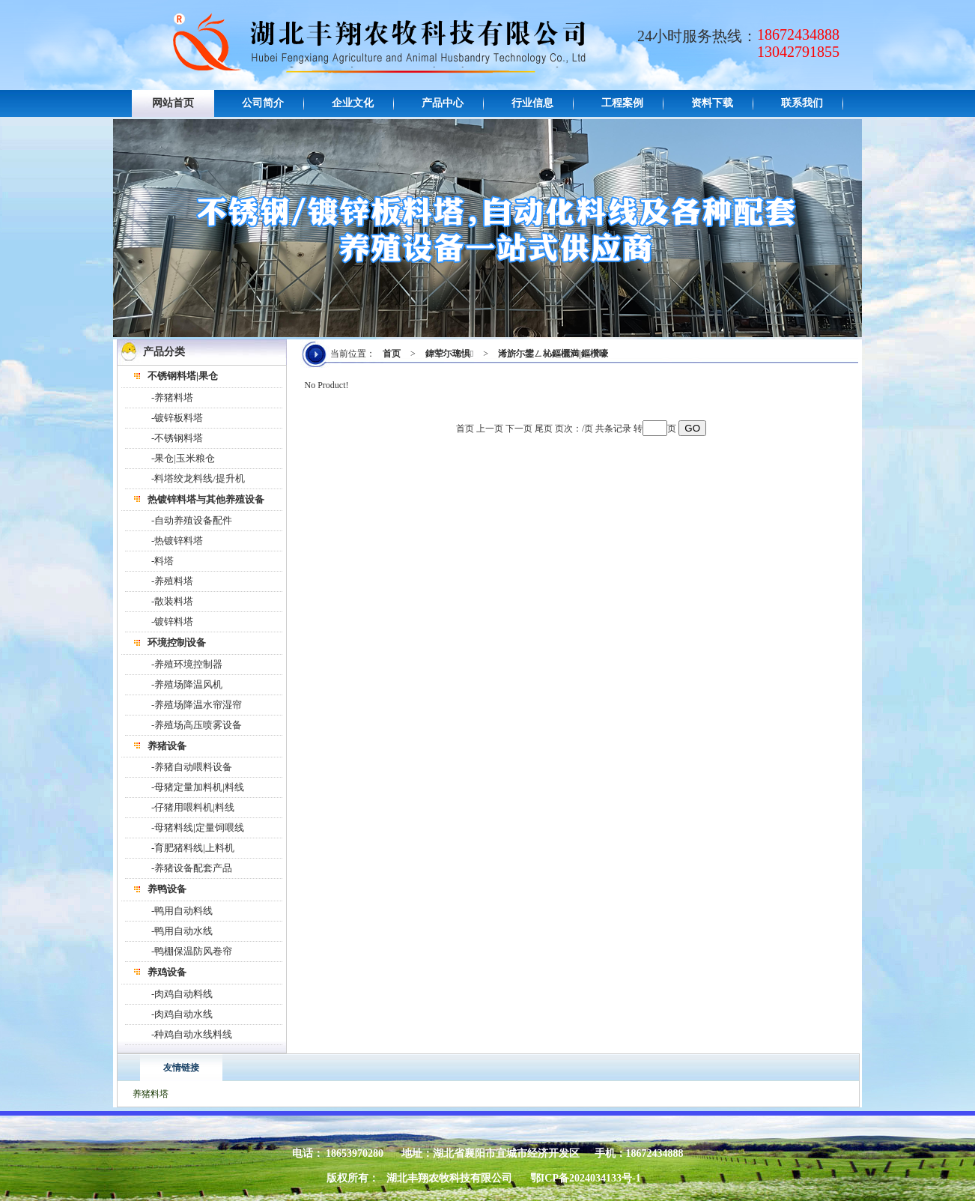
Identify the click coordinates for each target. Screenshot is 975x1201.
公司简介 (263, 103)
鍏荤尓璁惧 (449, 353)
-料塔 (162, 560)
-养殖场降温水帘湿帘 (196, 704)
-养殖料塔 (172, 581)
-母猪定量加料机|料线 (197, 787)
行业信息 (532, 103)
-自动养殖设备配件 (191, 520)
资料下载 (712, 103)
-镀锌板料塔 (177, 417)
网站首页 (173, 103)
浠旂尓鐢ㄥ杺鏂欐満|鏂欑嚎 (553, 353)
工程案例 (622, 103)
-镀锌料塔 (172, 621)
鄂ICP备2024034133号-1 (585, 1178)
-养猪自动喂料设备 (191, 766)
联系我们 (802, 103)
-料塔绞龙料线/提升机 (198, 478)
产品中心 (443, 103)
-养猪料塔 (172, 397)
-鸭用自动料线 (182, 910)
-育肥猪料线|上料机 (192, 847)
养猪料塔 (150, 1094)
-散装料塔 (172, 601)
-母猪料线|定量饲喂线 (197, 827)
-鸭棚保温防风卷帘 (191, 951)
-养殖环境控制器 (186, 664)
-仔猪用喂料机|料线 (192, 807)
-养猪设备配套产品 (191, 868)
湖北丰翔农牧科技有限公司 (449, 1178)
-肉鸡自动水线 (182, 1014)
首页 (392, 353)
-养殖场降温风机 (186, 684)
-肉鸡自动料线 (182, 993)
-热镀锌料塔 (177, 540)
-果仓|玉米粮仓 (183, 458)
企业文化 (353, 103)
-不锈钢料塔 (177, 438)
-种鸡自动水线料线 (191, 1034)
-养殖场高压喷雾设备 (196, 724)
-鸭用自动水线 (182, 931)
